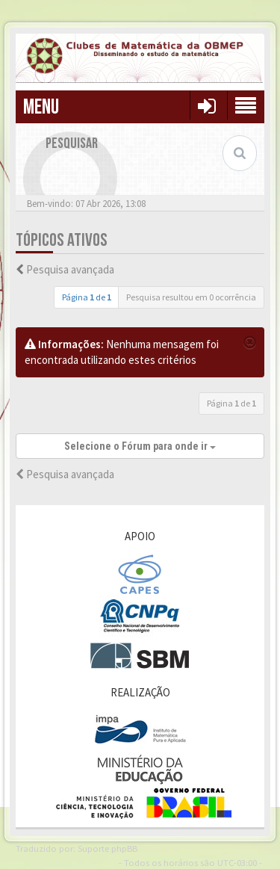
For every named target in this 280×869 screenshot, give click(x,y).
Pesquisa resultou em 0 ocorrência (191, 297)
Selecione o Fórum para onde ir (140, 446)
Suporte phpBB (107, 848)
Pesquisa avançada (70, 269)
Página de (86, 297)
